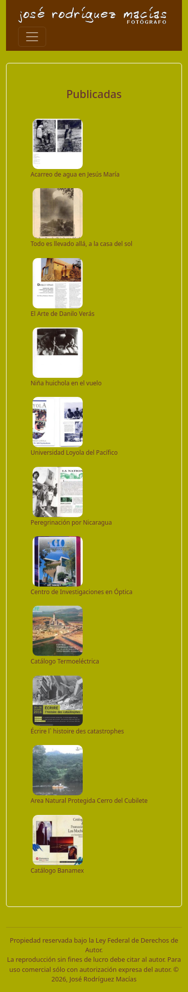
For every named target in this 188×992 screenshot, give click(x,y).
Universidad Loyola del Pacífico (74, 452)
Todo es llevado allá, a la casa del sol (81, 243)
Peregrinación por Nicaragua (71, 522)
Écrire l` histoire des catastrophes (77, 731)
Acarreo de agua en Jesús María (75, 174)
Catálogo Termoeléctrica (65, 661)
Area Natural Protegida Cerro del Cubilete (89, 800)
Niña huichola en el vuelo (66, 383)
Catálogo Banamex (57, 870)
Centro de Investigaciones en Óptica (81, 592)
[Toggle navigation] (32, 37)
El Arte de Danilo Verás (62, 313)
